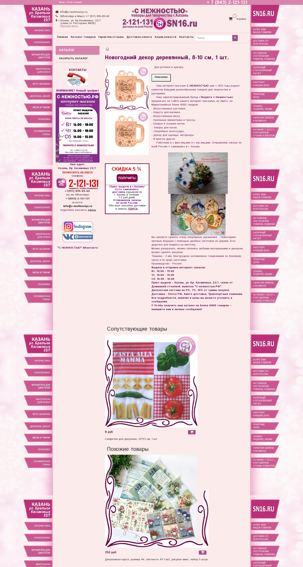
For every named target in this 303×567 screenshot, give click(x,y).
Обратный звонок (69, 26)
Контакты (186, 37)
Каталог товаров (83, 37)
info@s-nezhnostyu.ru (73, 12)
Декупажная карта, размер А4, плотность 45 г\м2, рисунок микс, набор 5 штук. (157, 559)
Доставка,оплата (139, 37)
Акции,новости (165, 37)
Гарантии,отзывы (111, 37)
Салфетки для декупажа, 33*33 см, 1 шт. (131, 439)
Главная (62, 37)
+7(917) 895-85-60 (78, 191)
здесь (133, 208)
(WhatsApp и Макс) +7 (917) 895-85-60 (84, 16)
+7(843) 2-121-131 (77, 199)
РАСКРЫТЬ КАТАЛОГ (73, 58)
